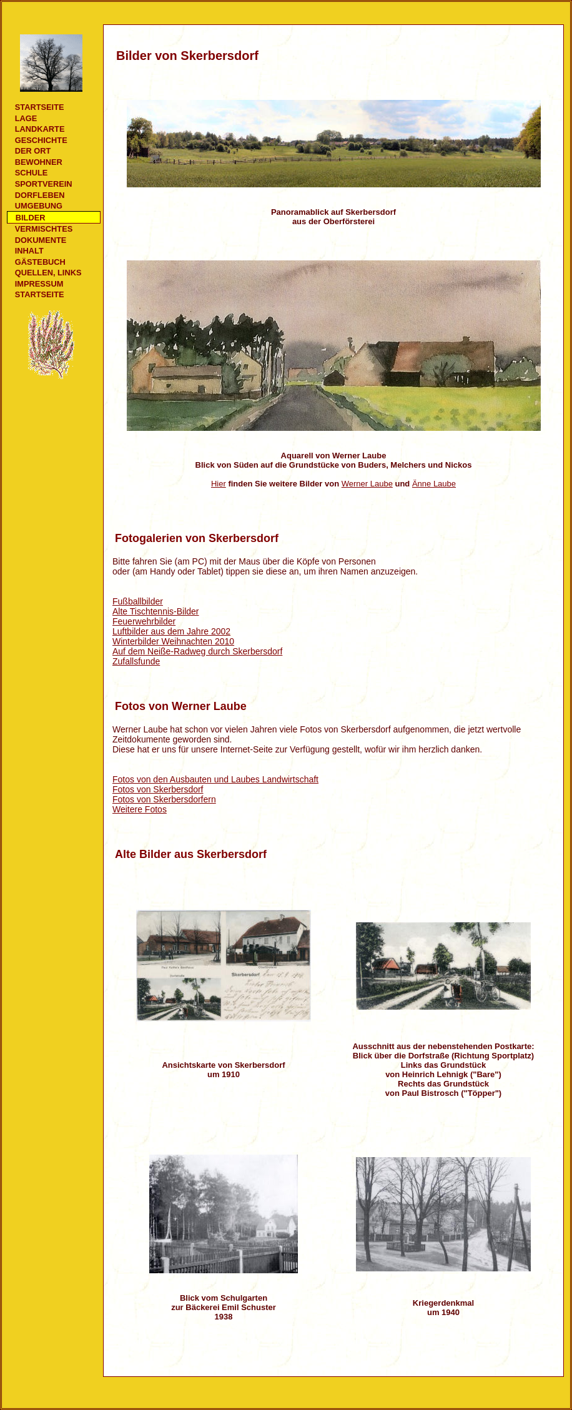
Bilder (31, 217)
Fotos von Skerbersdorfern (164, 799)
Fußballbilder (137, 601)
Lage (26, 118)
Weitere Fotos (139, 809)
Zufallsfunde (136, 661)
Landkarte (40, 129)
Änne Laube (434, 483)
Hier (218, 483)
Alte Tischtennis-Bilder (155, 611)
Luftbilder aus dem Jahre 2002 (171, 631)
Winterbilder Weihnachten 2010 (173, 641)
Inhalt (29, 250)
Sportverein (43, 184)
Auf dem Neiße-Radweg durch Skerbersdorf (197, 651)
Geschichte (41, 140)
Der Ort (33, 150)
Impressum (39, 283)
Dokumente (40, 240)
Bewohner (38, 162)
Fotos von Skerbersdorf (158, 789)
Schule (31, 172)
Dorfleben (40, 195)
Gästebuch (40, 262)
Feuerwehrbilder (143, 621)
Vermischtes (43, 229)
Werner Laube (367, 483)
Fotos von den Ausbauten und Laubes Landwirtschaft (215, 779)
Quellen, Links (48, 272)
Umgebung (38, 205)
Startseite (39, 107)
